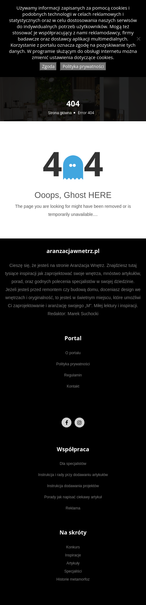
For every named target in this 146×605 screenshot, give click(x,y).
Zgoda (48, 66)
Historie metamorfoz (72, 579)
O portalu (72, 353)
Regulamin (73, 375)
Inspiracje (73, 555)
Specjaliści (73, 571)
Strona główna (60, 113)
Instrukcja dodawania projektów (73, 486)
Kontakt (73, 386)
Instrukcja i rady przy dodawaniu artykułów (73, 475)
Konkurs (73, 547)
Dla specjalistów (73, 463)
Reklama (73, 508)
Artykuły (73, 563)
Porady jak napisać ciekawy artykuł (73, 497)
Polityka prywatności (73, 364)
